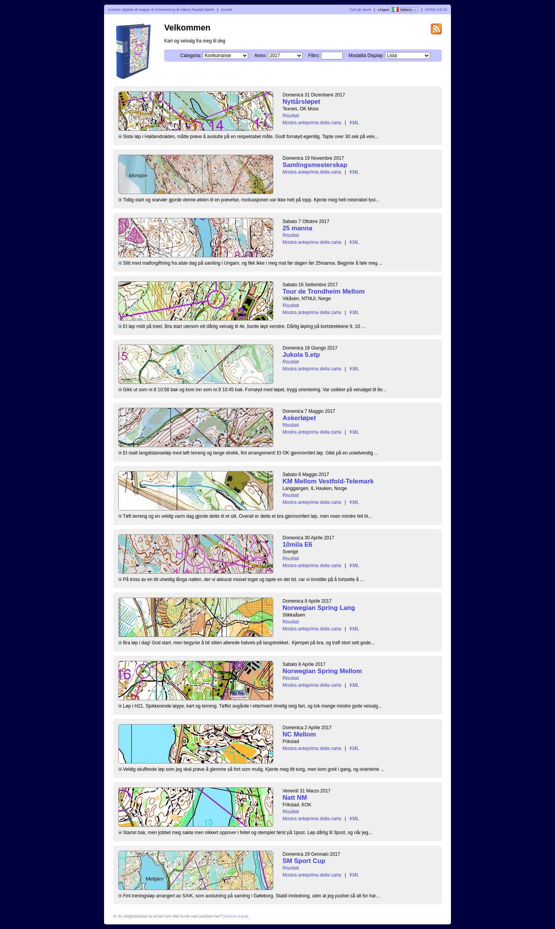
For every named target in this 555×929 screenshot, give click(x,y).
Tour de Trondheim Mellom (324, 291)
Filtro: (314, 55)
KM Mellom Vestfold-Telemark (328, 481)
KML (354, 122)
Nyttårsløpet (301, 101)
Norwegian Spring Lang (319, 607)
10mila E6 (297, 544)
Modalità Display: (366, 55)
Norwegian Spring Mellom (322, 671)
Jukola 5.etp (301, 354)
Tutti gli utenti (360, 9)
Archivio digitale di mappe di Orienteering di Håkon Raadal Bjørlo (161, 9)
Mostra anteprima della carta (312, 122)
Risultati (291, 115)
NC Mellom (299, 734)
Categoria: (191, 55)
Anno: (260, 55)
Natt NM (295, 797)
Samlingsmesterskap (315, 165)
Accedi (226, 9)
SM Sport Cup (304, 861)
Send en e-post (235, 916)
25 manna (297, 228)
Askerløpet (299, 418)
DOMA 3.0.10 (436, 9)
